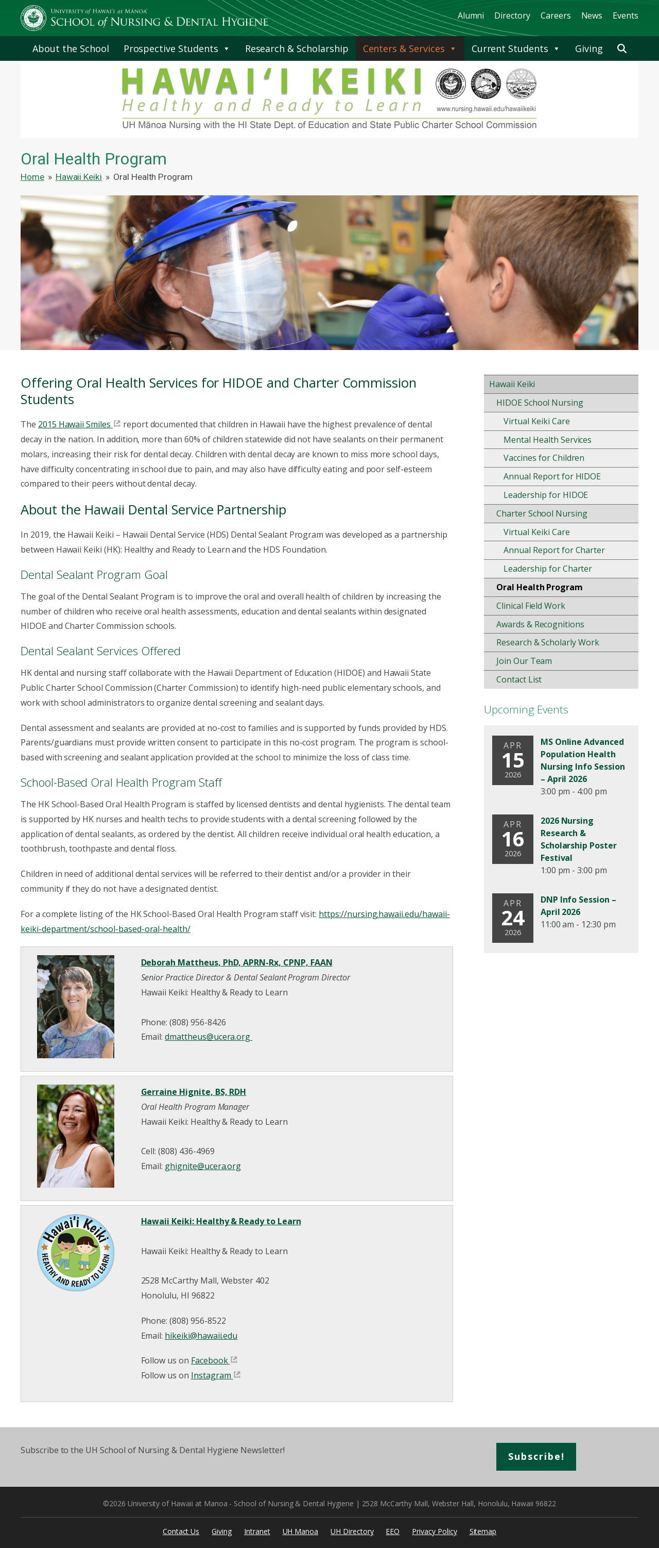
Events (625, 15)
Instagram (211, 1375)
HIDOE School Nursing (539, 402)
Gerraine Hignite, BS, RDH (194, 1091)
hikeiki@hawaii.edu (201, 1335)
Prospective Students (177, 48)
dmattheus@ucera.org (208, 1036)
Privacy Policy (434, 1531)
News (592, 15)
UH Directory (352, 1531)
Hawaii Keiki (512, 384)
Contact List (519, 679)
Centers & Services (410, 48)
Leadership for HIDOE (546, 495)
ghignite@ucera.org (203, 1166)
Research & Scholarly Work (547, 642)
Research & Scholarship (297, 48)
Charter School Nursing (541, 513)
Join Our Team (524, 661)
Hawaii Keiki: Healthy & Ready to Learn (221, 1221)
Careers (556, 15)
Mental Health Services (548, 439)
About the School (70, 48)
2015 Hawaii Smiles (74, 424)
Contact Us (181, 1531)
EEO (393, 1531)
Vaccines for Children (544, 457)
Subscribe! (536, 1456)
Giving (589, 48)
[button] (622, 48)
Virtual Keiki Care (536, 421)
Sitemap (483, 1531)
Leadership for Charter (548, 568)
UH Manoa (301, 1531)
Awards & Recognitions (540, 624)
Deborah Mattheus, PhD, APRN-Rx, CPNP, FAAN (237, 962)
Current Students (516, 48)
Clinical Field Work (530, 605)
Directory (512, 15)
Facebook (209, 1360)
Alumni (471, 15)
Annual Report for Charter (554, 550)
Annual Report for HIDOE (552, 476)
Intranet (257, 1531)
